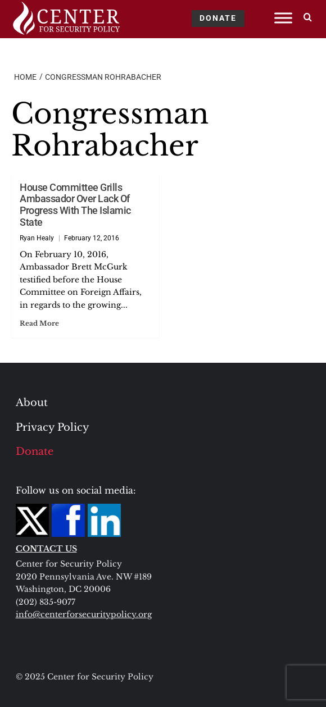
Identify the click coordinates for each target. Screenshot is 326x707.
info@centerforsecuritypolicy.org (84, 614)
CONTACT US (46, 549)
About (32, 402)
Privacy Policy (52, 427)
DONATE (218, 17)
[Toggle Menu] (283, 17)
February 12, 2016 (91, 238)
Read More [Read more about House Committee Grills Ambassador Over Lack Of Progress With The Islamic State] (39, 323)
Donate (34, 451)
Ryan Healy (37, 238)
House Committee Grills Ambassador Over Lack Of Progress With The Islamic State (75, 204)
